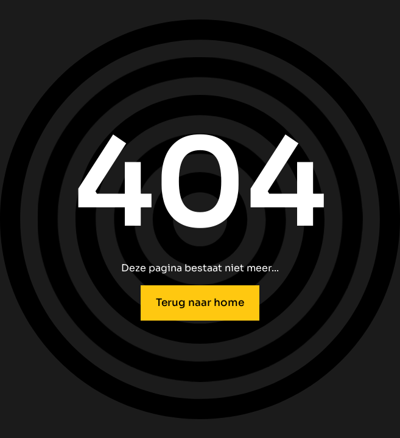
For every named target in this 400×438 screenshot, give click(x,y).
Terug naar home (200, 302)
